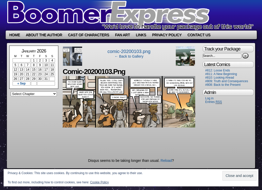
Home (14, 35)
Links (141, 35)
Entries (213, 102)
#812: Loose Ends (217, 70)
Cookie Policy (99, 182)
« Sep (21, 83)
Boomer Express (131, 15)
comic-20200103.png (128, 51)
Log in (209, 98)
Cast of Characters (88, 35)
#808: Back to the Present (223, 85)
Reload (166, 161)
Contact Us (199, 35)
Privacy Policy (166, 35)
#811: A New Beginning (221, 74)
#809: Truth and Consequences (226, 81)
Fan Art (122, 35)
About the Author (44, 35)
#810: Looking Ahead (219, 77)
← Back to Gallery (129, 56)
